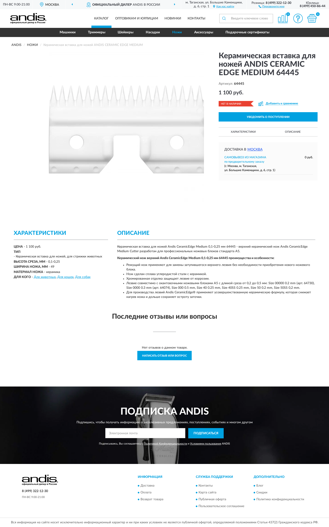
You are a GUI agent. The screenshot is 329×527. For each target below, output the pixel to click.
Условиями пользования (205, 443)
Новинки (172, 18)
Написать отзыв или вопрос (164, 355)
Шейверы (125, 32)
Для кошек (65, 277)
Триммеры (96, 32)
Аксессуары (203, 32)
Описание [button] (293, 131)
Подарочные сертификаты (247, 32)
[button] (271, 6)
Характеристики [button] (243, 131)
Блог (259, 485)
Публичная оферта (212, 499)
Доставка (147, 485)
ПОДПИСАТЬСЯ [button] (206, 433)
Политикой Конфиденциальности (165, 443)
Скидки (261, 492)
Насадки (153, 32)
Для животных (45, 277)
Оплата (146, 492)
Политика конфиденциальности (280, 499)
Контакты (196, 18)
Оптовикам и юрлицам (136, 18)
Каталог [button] (101, 18)
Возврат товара (152, 499)
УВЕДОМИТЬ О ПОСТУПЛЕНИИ (268, 117)
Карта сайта (207, 492)
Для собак (82, 277)
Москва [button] (255, 149)
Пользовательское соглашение (221, 506)
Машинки (68, 32)
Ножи (177, 32)
